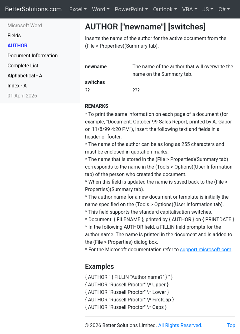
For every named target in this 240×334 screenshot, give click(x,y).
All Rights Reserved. (180, 325)
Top (231, 325)
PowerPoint (129, 9)
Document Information (33, 56)
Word (98, 9)
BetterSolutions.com (33, 9)
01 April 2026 (22, 96)
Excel (75, 9)
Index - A (17, 86)
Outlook (162, 9)
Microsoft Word (25, 26)
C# (222, 9)
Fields (14, 36)
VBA (187, 9)
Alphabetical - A (25, 76)
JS (205, 9)
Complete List (23, 66)
